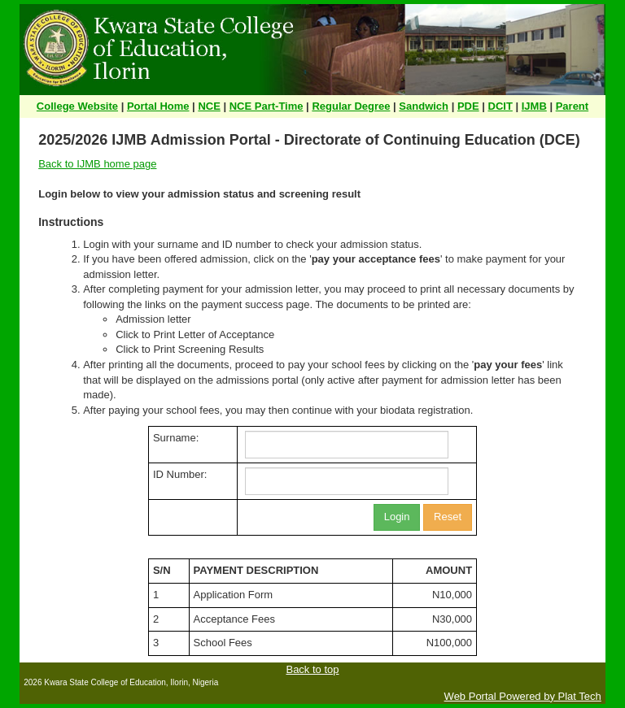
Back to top (312, 669)
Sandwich (423, 106)
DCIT (500, 106)
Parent (572, 106)
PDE (468, 106)
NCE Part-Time (266, 106)
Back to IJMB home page (97, 164)
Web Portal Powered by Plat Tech (522, 696)
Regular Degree (351, 106)
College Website (77, 106)
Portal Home (158, 106)
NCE (209, 106)
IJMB (534, 106)
